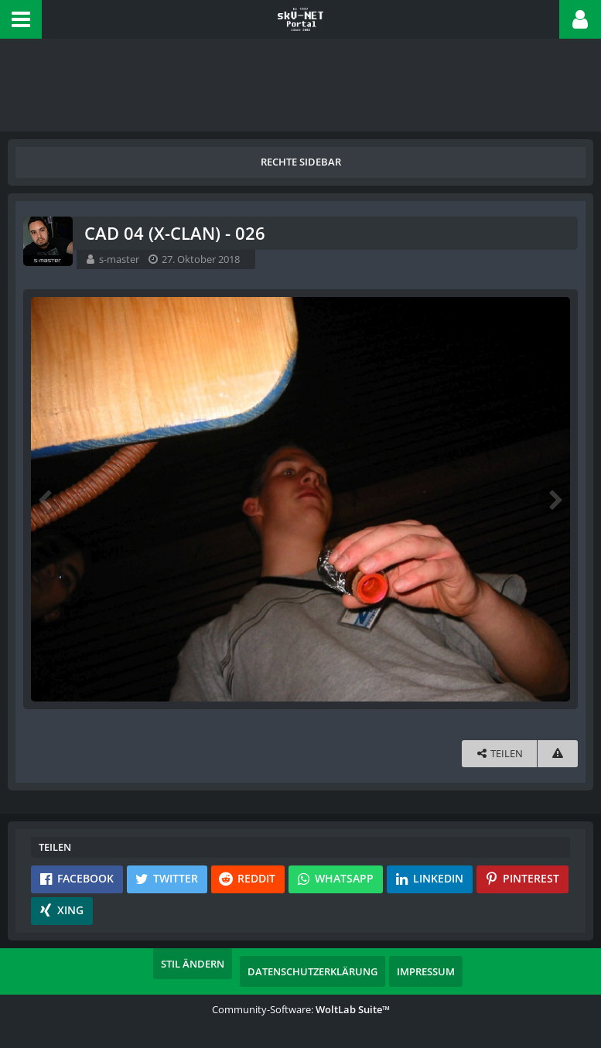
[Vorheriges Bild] (46, 498)
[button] (21, 19)
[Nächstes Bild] (554, 498)
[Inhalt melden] (558, 753)
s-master (119, 259)
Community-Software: (301, 1009)
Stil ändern (192, 964)
